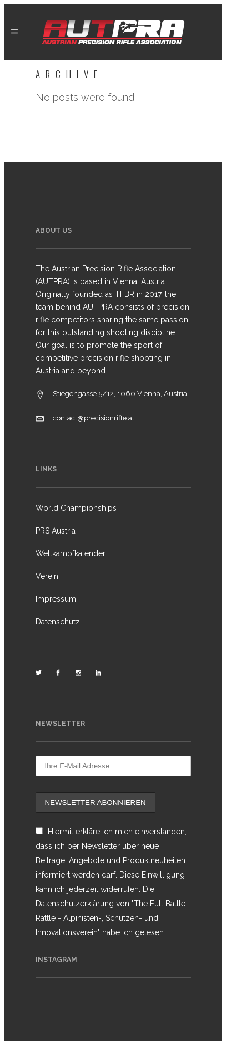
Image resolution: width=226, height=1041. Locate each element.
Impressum (56, 598)
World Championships (76, 508)
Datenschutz (58, 621)
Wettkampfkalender (71, 553)
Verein (47, 576)
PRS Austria (56, 530)
